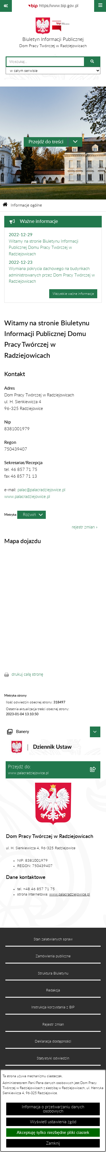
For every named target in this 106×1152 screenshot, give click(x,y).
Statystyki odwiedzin (53, 1058)
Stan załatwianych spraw (53, 939)
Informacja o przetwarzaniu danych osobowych (53, 1109)
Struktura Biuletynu (53, 973)
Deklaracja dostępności (53, 1041)
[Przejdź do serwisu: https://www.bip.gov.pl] (53, 6)
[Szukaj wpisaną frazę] (92, 61)
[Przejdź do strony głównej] (53, 34)
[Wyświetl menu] (100, 6)
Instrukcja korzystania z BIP (53, 1007)
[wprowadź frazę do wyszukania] (45, 61)
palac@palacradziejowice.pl (41, 490)
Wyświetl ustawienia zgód (53, 1122)
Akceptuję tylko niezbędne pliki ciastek (53, 1133)
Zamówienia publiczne (53, 956)
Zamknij (53, 1143)
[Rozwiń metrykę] (31, 515)
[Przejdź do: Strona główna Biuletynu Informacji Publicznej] (5, 205)
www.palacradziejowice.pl (27, 497)
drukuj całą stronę (27, 674)
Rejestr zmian (53, 1024)
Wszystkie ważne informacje (73, 293)
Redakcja (53, 990)
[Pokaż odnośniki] (6, 6)
